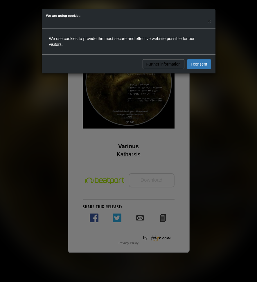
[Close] (209, 21)
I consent (199, 64)
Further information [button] (163, 64)
